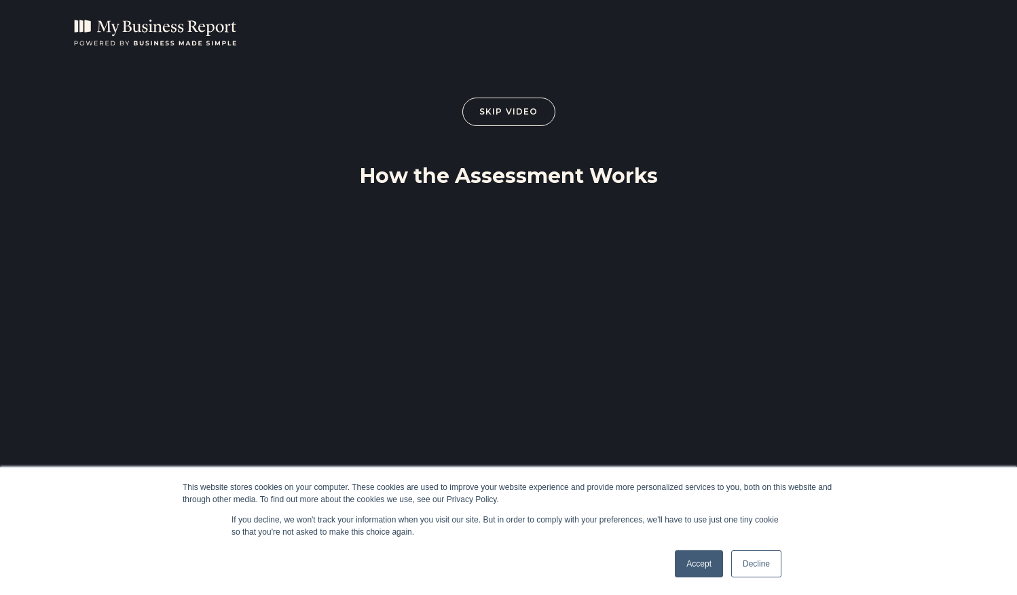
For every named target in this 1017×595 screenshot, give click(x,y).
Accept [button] (698, 564)
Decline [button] (756, 564)
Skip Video (508, 111)
